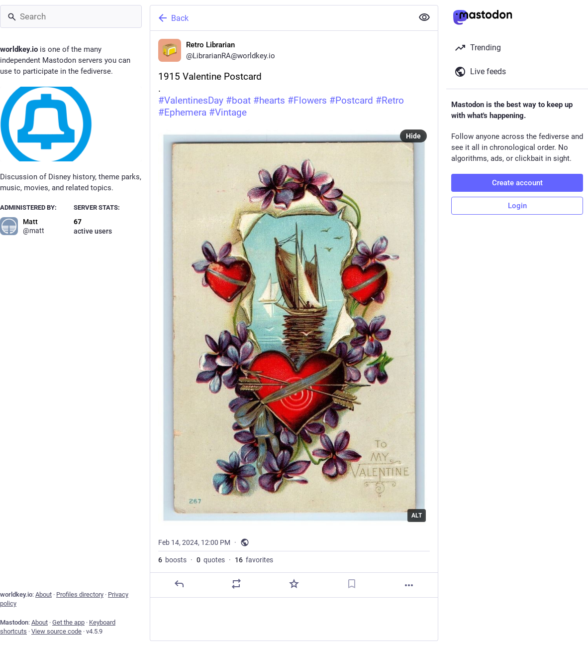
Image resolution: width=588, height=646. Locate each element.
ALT (416, 515)
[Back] (280, 17)
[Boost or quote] (236, 584)
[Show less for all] (424, 17)
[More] (409, 585)
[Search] (71, 16)
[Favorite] (294, 584)
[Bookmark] (352, 584)
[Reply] (179, 584)
